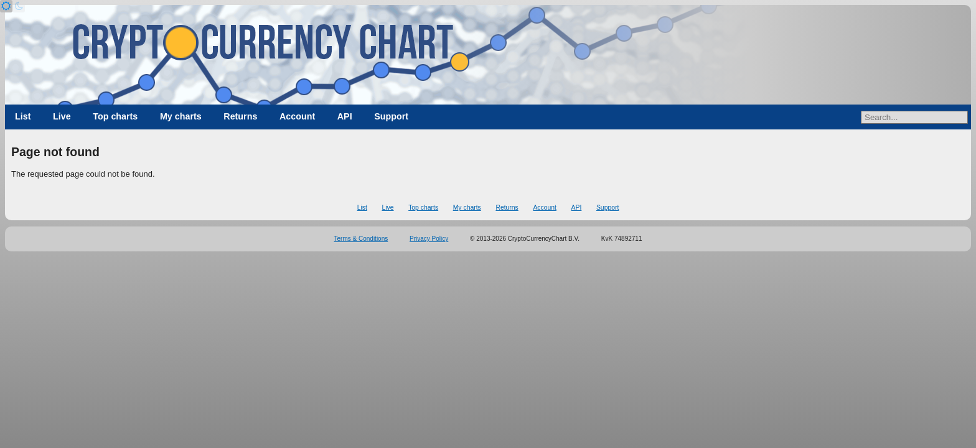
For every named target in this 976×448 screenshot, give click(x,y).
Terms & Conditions (361, 238)
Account (297, 116)
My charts (181, 116)
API (344, 116)
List (22, 116)
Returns (240, 116)
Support (391, 116)
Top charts (115, 116)
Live (62, 116)
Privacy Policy (429, 238)
